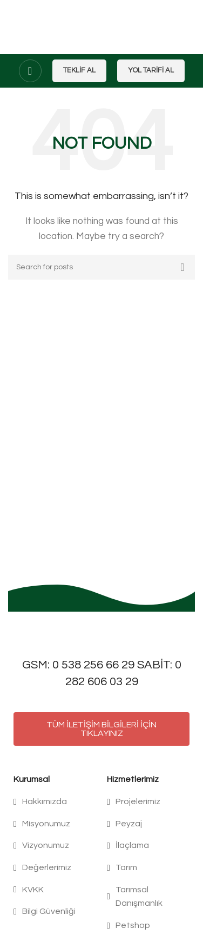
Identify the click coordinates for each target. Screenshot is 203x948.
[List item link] (54, 802)
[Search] (101, 267)
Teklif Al (79, 70)
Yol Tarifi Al (151, 70)
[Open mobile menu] (30, 71)
